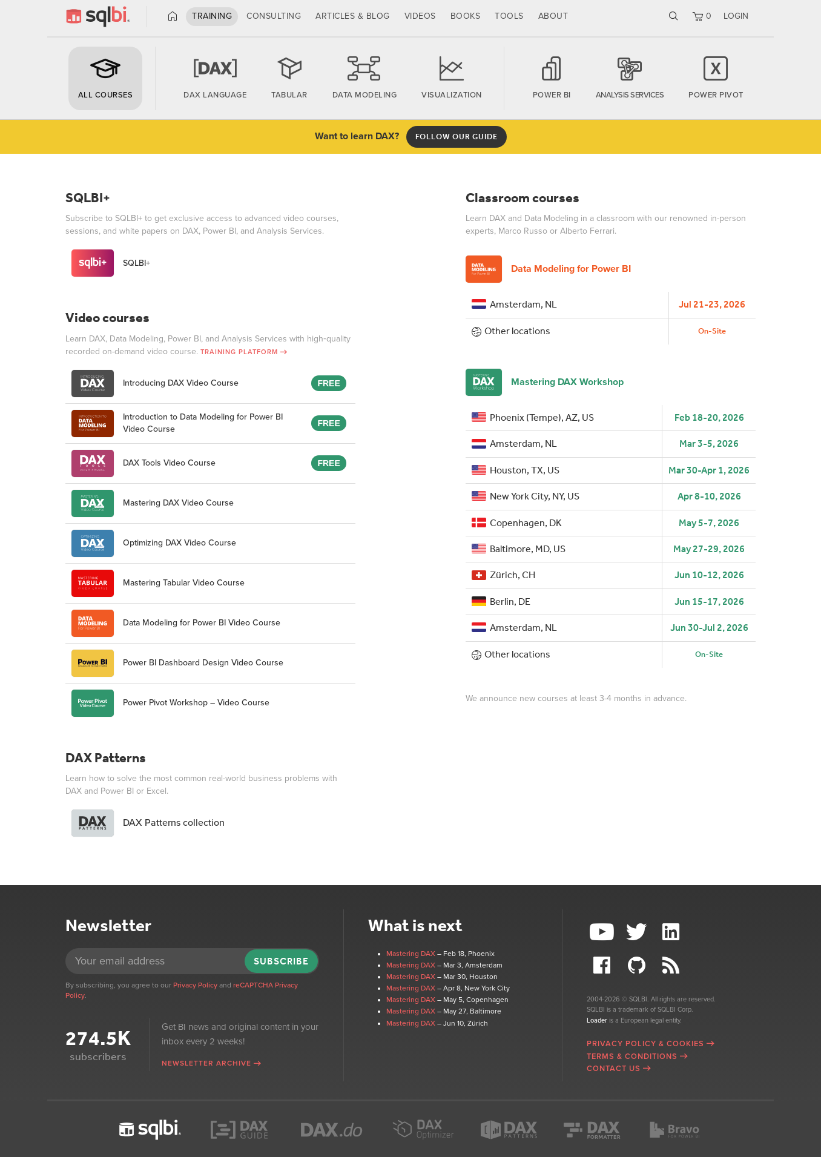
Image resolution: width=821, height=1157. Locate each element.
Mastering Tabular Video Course (158, 583)
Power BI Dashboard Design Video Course (177, 663)
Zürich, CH (503, 575)
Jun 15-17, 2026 (709, 601)
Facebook (604, 965)
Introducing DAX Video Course (155, 383)
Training (212, 16)
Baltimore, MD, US (518, 549)
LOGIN (736, 16)
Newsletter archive (206, 1063)
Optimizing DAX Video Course (153, 543)
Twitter (638, 932)
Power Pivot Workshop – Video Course (170, 703)
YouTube (604, 932)
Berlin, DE (501, 601)
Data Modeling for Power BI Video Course (175, 623)
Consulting (273, 16)
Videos (420, 16)
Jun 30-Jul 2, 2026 (709, 627)
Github (638, 965)
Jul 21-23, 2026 (712, 304)
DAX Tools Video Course (143, 463)
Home (172, 16)
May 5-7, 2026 (709, 523)
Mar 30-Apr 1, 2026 (709, 470)
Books (465, 16)
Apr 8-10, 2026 (709, 496)
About (553, 16)
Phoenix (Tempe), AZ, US (533, 417)
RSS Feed (672, 965)
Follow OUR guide (456, 136)
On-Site (712, 330)
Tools (509, 16)
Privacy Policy (195, 985)
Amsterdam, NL (514, 304)
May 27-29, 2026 (709, 549)
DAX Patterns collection (148, 823)
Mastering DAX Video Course (152, 503)
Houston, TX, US (515, 470)
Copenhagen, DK (517, 523)
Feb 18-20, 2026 (709, 417)
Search (673, 16)
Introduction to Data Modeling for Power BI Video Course (177, 423)
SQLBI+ (110, 263)
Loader (597, 1020)
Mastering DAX (410, 953)
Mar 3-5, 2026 (709, 443)
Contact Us (614, 1068)
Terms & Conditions (632, 1056)
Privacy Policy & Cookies (645, 1044)
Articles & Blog (352, 16)
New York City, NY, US (525, 496)
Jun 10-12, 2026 (709, 575)
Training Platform (239, 352)
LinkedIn (672, 932)
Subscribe (281, 961)
